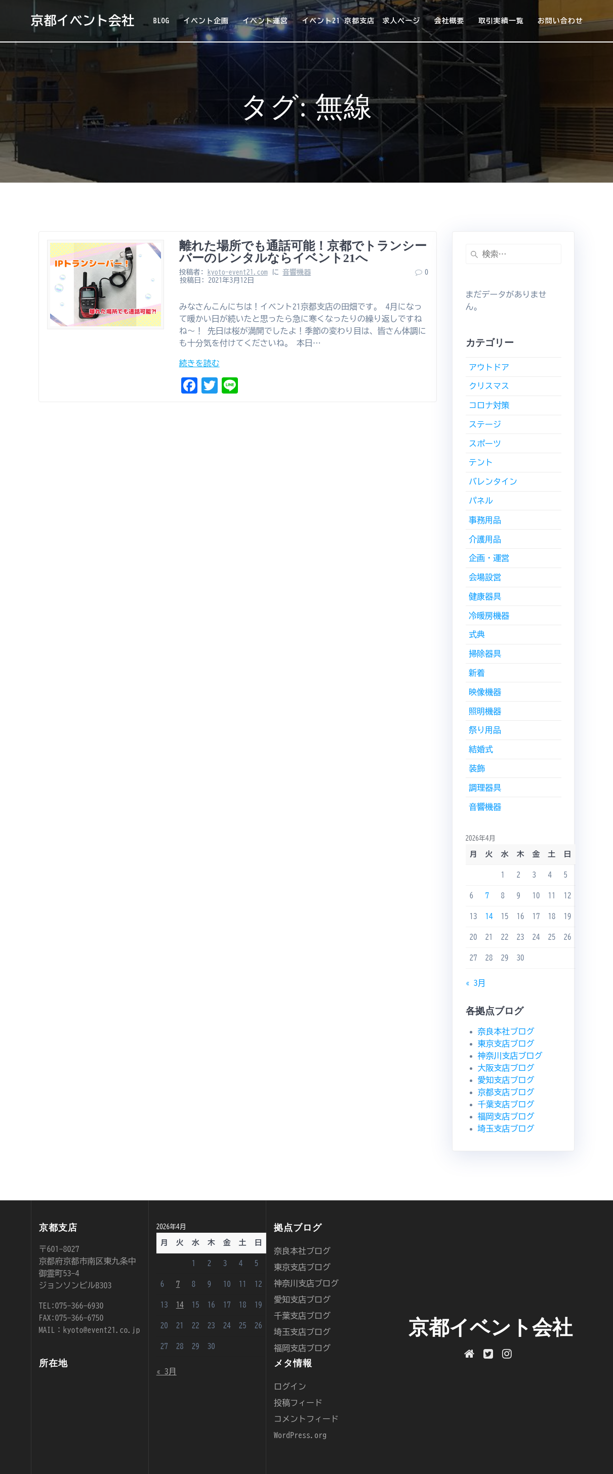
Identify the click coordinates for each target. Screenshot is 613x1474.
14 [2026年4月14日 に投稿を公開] (489, 916)
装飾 (477, 768)
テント (481, 462)
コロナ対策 (489, 405)
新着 (477, 673)
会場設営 (485, 577)
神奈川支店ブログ (510, 1056)
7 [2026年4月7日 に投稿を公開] (487, 895)
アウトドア (489, 367)
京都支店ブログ (506, 1092)
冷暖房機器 (489, 616)
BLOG (161, 20)
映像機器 (485, 692)
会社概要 (449, 20)
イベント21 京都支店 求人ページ (361, 20)
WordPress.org (300, 1435)
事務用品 (485, 520)
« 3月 (476, 983)
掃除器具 (485, 653)
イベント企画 (206, 20)
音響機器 (296, 272)
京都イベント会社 (83, 20)
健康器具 (485, 596)
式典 (477, 634)
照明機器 (485, 711)
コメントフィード (306, 1419)
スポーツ (485, 444)
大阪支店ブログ (506, 1068)
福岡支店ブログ (506, 1116)
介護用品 (485, 539)
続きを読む (199, 363)
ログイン (290, 1386)
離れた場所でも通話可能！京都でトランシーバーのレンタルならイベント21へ (303, 252)
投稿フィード (298, 1403)
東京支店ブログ (506, 1043)
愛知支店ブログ (506, 1080)
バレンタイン (493, 482)
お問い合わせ (560, 20)
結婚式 (481, 749)
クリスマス (489, 386)
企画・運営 (489, 558)
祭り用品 (485, 730)
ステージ (485, 424)
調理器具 (485, 788)
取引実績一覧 (501, 20)
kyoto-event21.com (238, 272)
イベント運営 (265, 20)
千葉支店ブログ (506, 1104)
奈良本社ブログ (506, 1031)
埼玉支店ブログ (506, 1128)
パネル (481, 501)
